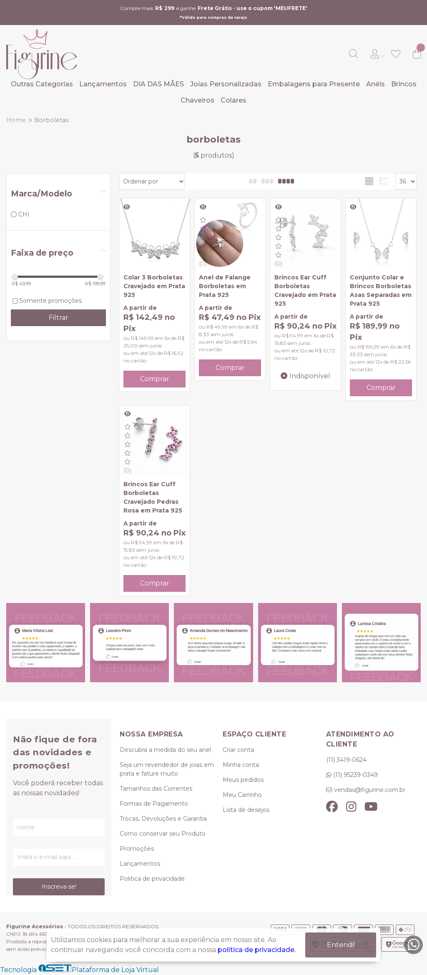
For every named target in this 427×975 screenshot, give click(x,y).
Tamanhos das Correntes (156, 788)
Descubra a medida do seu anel (165, 750)
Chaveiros (197, 100)
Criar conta (238, 750)
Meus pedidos (243, 780)
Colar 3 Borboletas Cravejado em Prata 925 (154, 286)
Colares (233, 100)
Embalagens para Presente (314, 84)
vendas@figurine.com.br (369, 790)
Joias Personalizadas (225, 84)
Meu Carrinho (242, 795)
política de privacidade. (257, 950)
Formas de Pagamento (154, 803)
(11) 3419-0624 (346, 760)
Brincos (404, 84)
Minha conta (241, 765)
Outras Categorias (42, 84)
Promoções (137, 848)
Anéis (375, 84)
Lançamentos (103, 84)
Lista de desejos (246, 810)
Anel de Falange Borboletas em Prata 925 (225, 286)
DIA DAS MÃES (158, 84)
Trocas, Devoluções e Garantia (163, 818)
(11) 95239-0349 (355, 775)
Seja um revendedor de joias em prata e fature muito (167, 769)
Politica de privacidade (152, 878)
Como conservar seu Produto (163, 833)
